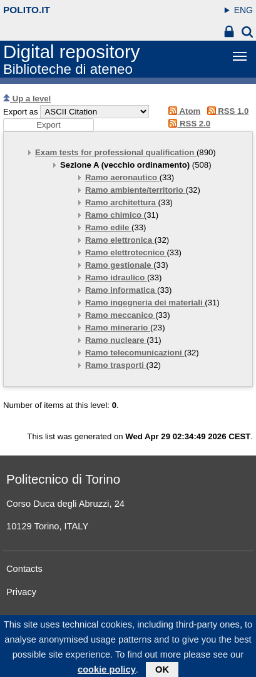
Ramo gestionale (119, 265)
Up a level (27, 98)
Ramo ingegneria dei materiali (145, 302)
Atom (182, 111)
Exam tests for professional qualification (116, 152)
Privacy (21, 592)
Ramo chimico (114, 215)
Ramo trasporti (115, 365)
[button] (48, 124)
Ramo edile (108, 227)
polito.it (26, 9)
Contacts (24, 569)
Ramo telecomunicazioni (134, 352)
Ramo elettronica (120, 240)
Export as (20, 111)
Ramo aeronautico (122, 177)
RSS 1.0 (225, 111)
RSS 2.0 (187, 123)
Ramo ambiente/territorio (135, 190)
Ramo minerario (117, 327)
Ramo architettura (121, 202)
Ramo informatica (121, 290)
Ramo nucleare (115, 340)
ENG (243, 10)
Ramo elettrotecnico (125, 252)
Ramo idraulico (116, 277)
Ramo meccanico (120, 315)
